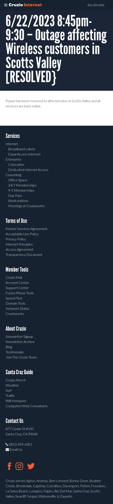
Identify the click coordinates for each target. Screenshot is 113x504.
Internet (12, 144)
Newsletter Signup (19, 336)
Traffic (10, 395)
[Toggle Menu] (6, 5)
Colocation (16, 164)
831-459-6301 (96, 5)
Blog (9, 347)
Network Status (17, 308)
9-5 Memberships (21, 190)
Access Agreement (19, 249)
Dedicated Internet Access (28, 169)
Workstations (18, 201)
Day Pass (15, 195)
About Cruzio (16, 328)
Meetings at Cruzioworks (26, 206)
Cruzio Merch (16, 380)
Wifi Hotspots (16, 401)
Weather (12, 385)
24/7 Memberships (22, 185)
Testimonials (15, 352)
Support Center (17, 288)
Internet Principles (19, 244)
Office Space (17, 180)
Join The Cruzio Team (21, 357)
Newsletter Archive (20, 342)
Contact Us (15, 421)
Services (13, 136)
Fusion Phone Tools (20, 293)
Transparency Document (24, 254)
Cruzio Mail (14, 277)
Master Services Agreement (26, 229)
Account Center (17, 282)
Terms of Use (16, 221)
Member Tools (17, 269)
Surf (9, 390)
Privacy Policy (16, 239)
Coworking (13, 175)
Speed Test (14, 298)
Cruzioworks (15, 313)
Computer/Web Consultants (27, 406)
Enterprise (13, 159)
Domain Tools (15, 303)
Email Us (14, 449)
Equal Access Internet (24, 154)
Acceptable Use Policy (22, 234)
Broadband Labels (21, 149)
